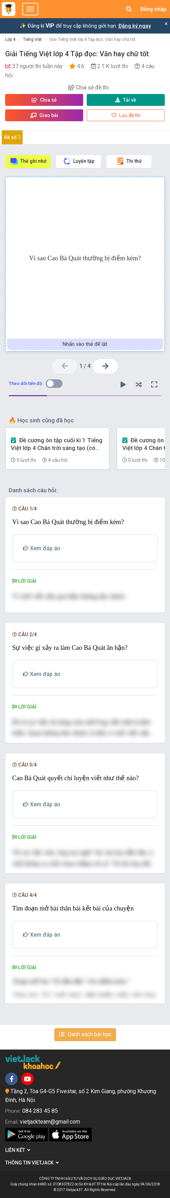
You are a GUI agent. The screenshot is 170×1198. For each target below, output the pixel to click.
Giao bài (44, 115)
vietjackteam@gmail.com (50, 1121)
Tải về (125, 100)
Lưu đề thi (125, 115)
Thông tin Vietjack (32, 1163)
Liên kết (17, 1150)
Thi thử (129, 161)
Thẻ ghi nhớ (28, 161)
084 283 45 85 (40, 1111)
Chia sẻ (44, 100)
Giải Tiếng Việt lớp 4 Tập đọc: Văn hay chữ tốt (92, 39)
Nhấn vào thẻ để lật (85, 344)
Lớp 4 (10, 39)
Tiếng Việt (32, 39)
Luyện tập (78, 161)
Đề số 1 (12, 137)
